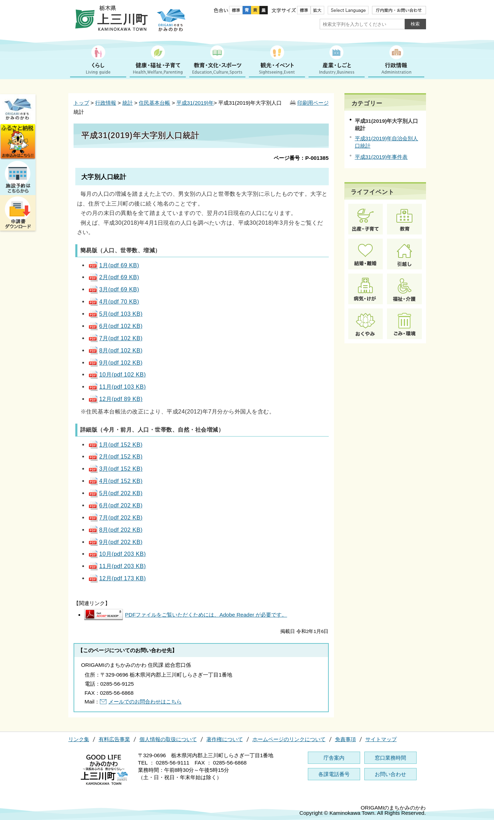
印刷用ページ (313, 103)
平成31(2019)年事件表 (381, 157)
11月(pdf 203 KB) (117, 566)
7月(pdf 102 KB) (115, 338)
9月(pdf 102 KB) (115, 362)
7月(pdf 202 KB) (115, 517)
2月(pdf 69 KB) (113, 277)
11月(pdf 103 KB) (117, 386)
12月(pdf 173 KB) (117, 578)
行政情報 (105, 103)
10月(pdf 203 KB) (117, 554)
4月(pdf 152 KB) (115, 481)
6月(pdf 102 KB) (115, 326)
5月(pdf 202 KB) (115, 493)
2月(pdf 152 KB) (115, 456)
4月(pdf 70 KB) (113, 301)
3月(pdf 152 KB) (115, 468)
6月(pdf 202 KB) (115, 505)
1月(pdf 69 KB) (113, 265)
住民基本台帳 (154, 103)
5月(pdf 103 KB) (115, 314)
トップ (81, 103)
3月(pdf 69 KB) (113, 289)
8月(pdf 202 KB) (115, 530)
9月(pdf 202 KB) (115, 542)
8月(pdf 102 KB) (115, 350)
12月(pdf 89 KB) (115, 399)
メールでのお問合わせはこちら (145, 702)
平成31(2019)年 (195, 103)
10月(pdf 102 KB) (117, 374)
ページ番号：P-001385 (301, 158)
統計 (127, 103)
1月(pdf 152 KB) (115, 444)
